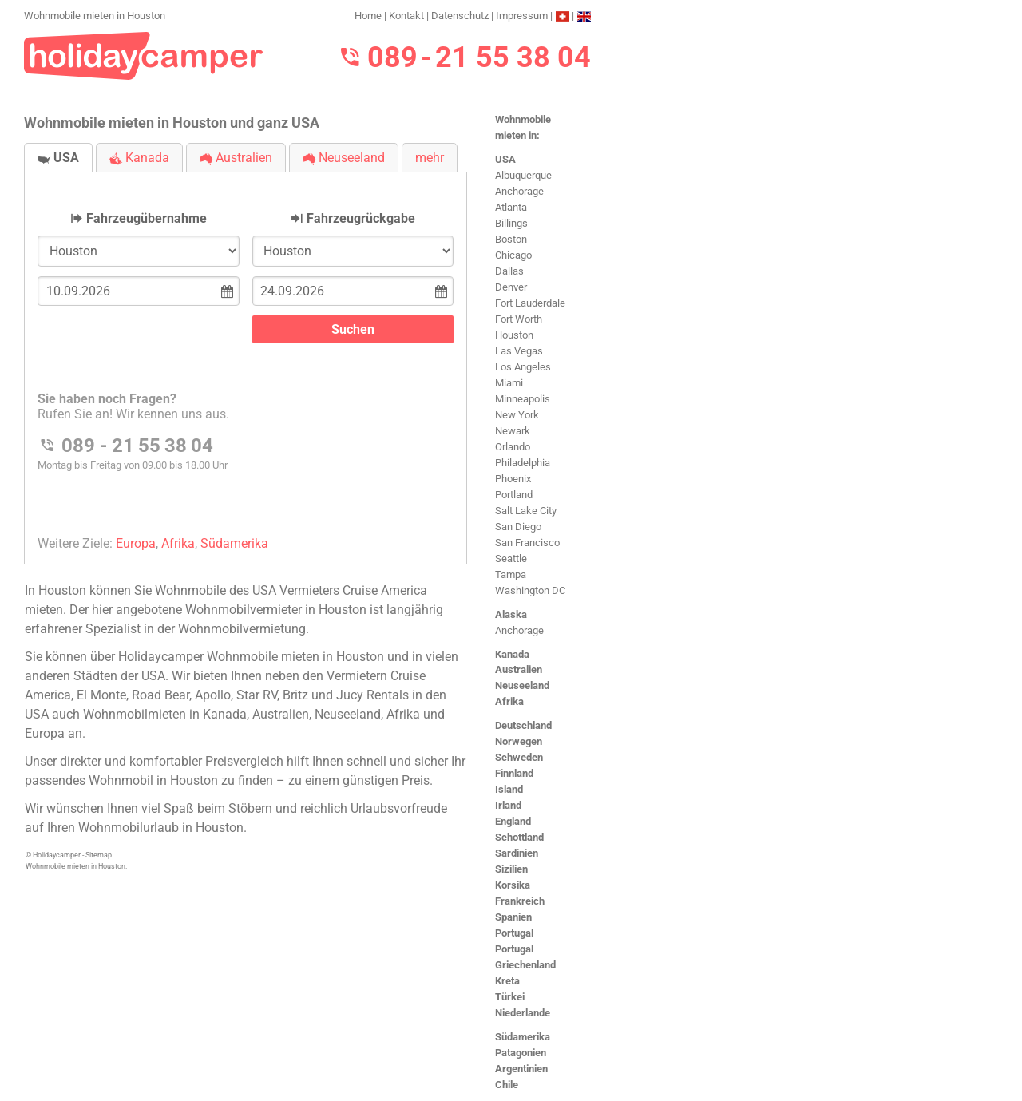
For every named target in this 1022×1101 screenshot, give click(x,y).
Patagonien (520, 1053)
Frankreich (520, 901)
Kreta (507, 981)
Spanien (513, 917)
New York (517, 415)
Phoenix (513, 479)
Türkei (510, 997)
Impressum (522, 16)
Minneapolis (522, 399)
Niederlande (522, 1013)
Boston (511, 239)
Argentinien (521, 1069)
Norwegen (518, 741)
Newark (512, 431)
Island (509, 789)
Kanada (512, 654)
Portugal (514, 933)
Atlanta (511, 207)
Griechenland (525, 965)
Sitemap (98, 855)
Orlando (512, 447)
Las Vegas (519, 351)
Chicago (513, 255)
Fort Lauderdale (530, 303)
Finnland (514, 773)
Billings (511, 223)
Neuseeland (522, 685)
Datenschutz (460, 16)
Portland (514, 495)
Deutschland (523, 725)
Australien (518, 669)
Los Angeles (523, 367)
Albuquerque (523, 175)
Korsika (512, 885)
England (513, 821)
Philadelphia (522, 463)
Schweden (519, 757)
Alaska (511, 614)
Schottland (519, 837)
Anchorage (519, 191)
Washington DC (530, 590)
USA (505, 159)
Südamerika (522, 1037)
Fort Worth (518, 319)
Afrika (509, 701)
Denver (511, 287)
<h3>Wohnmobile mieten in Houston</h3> (245, 355)
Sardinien (516, 853)
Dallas (509, 271)
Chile (506, 1085)
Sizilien (511, 869)
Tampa (510, 574)
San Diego (518, 527)
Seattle (511, 558)
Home (368, 16)
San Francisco (527, 543)
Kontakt (406, 16)
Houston (514, 335)
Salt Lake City (526, 511)
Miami (509, 383)
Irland (508, 805)
